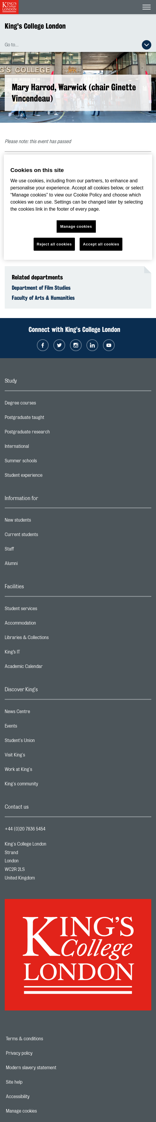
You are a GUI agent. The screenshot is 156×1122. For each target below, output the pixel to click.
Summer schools (44, 462)
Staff (33, 550)
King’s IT (36, 653)
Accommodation (44, 624)
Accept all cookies (101, 244)
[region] (78, 207)
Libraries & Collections (50, 639)
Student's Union (43, 742)
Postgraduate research (51, 433)
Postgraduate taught (48, 419)
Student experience (47, 477)
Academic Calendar (47, 668)
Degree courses (44, 404)
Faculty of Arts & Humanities (43, 298)
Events (34, 727)
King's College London (35, 26)
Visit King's (38, 756)
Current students (45, 536)
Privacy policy (39, 1053)
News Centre (41, 713)
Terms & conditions (45, 1038)
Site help (34, 1082)
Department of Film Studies (41, 287)
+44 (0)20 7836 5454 (25, 829)
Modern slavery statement (51, 1067)
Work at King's (42, 771)
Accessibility (38, 1096)
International (40, 448)
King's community (45, 785)
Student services (44, 610)
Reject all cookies (54, 244)
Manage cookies (42, 1111)
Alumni (35, 565)
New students (41, 521)
